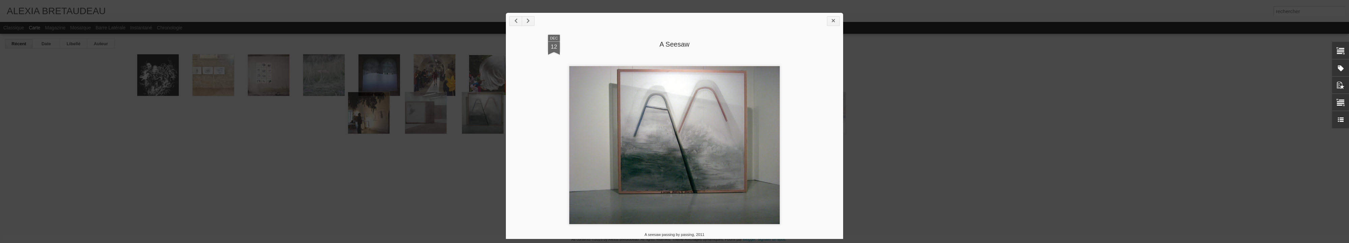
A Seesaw (675, 44)
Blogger (749, 239)
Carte (34, 27)
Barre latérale (110, 27)
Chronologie (169, 27)
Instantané (141, 27)
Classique (13, 27)
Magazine (55, 27)
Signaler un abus (771, 239)
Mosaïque (80, 27)
